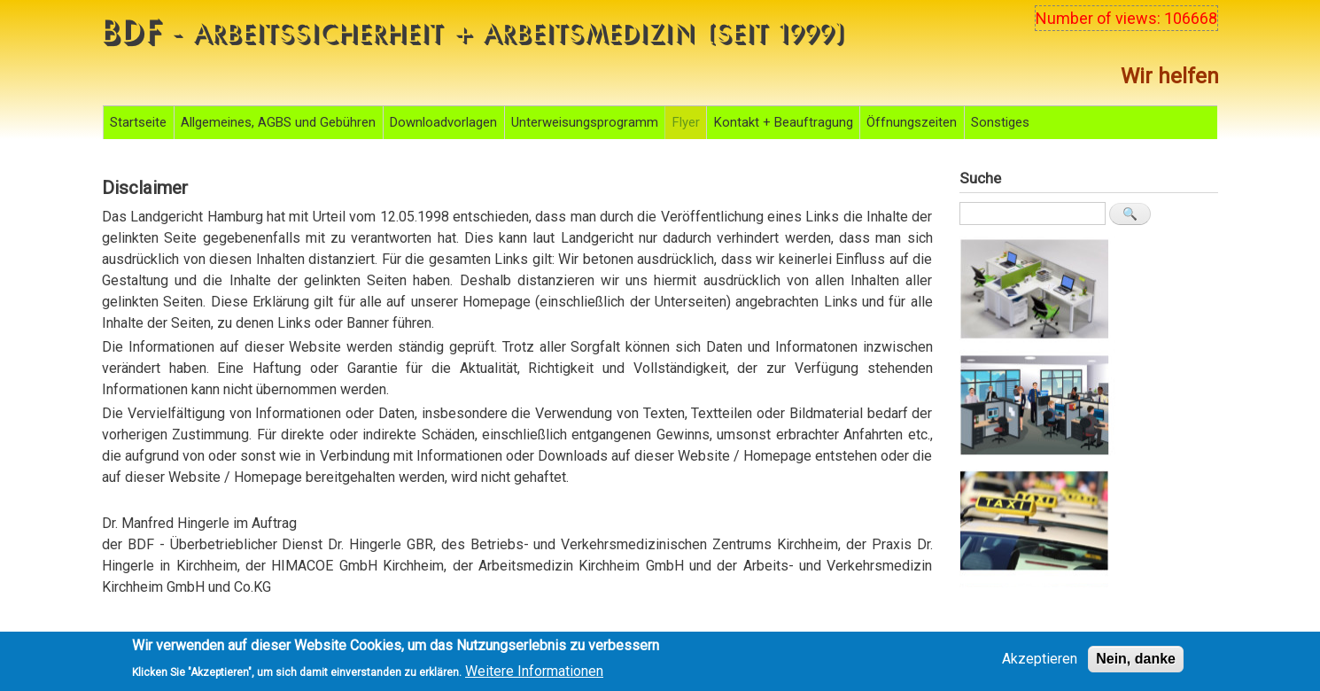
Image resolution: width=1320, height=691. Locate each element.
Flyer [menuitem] (686, 122)
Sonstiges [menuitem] (1000, 122)
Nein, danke (1136, 663)
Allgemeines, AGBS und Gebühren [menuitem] (278, 122)
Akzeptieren (1039, 663)
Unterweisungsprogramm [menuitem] (584, 122)
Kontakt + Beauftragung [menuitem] (783, 122)
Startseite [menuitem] (138, 122)
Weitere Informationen (534, 674)
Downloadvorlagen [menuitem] (443, 122)
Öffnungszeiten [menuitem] (911, 122)
